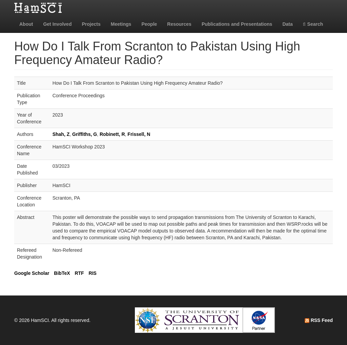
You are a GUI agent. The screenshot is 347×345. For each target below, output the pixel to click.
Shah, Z (61, 134)
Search (313, 24)
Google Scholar (31, 273)
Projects (91, 24)
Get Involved (57, 24)
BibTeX (62, 273)
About (26, 24)
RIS (93, 273)
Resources (179, 24)
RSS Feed (319, 320)
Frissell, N (138, 134)
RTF (79, 273)
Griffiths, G (84, 134)
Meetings (121, 24)
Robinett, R (112, 134)
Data (287, 24)
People (149, 24)
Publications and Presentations (237, 24)
